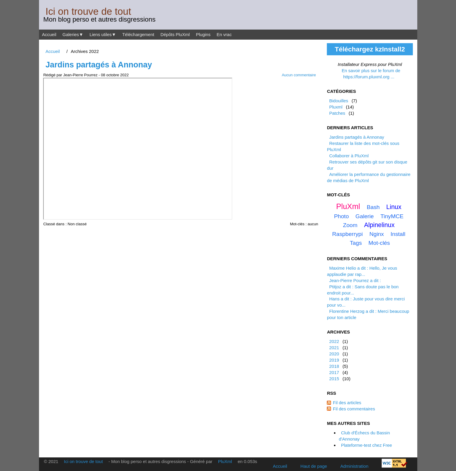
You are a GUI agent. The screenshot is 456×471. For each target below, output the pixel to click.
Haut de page (314, 466)
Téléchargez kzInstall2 (370, 49)
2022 (334, 341)
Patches (337, 113)
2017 (334, 372)
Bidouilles (338, 100)
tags (356, 243)
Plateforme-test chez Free (366, 445)
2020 (334, 353)
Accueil (49, 34)
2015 (334, 378)
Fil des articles (347, 402)
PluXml (348, 206)
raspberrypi (347, 234)
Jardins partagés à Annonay (99, 64)
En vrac (224, 34)
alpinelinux (379, 225)
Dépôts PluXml (175, 34)
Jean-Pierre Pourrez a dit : (355, 280)
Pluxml (336, 106)
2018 (334, 366)
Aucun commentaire (299, 75)
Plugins (203, 34)
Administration (354, 466)
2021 (334, 347)
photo (341, 216)
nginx (376, 234)
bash (373, 207)
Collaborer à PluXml (349, 155)
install (397, 234)
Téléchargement (138, 34)
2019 (334, 359)
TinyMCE (391, 216)
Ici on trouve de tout (88, 11)
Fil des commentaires (354, 408)
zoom (350, 225)
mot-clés (379, 243)
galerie (365, 216)
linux (393, 207)
